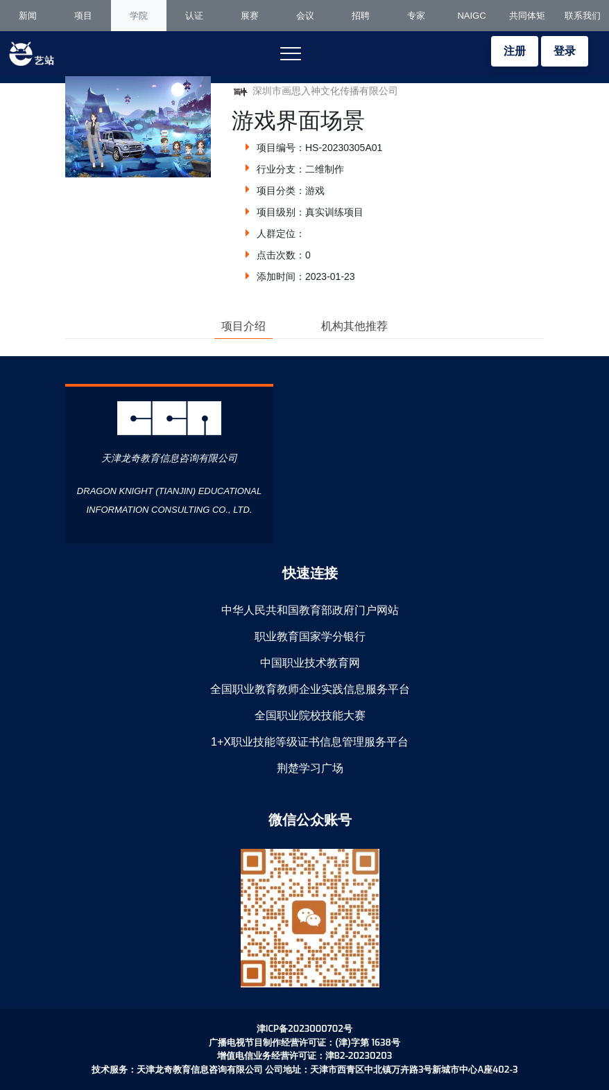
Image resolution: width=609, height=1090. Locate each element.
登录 (565, 51)
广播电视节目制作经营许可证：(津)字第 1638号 (304, 1042)
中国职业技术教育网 (310, 663)
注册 (515, 51)
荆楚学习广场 (310, 768)
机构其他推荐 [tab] (354, 326)
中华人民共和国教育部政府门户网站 (310, 610)
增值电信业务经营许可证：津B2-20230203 (304, 1056)
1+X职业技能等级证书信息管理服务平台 (310, 742)
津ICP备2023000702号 (304, 1029)
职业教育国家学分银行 (310, 636)
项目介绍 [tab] (243, 326)
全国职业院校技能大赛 (310, 715)
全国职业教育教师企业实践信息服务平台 (310, 689)
